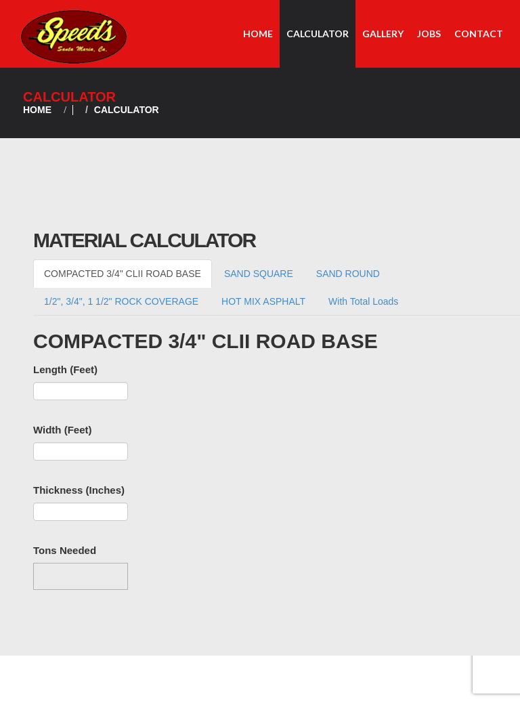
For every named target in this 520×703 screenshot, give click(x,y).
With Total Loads (363, 301)
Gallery (383, 33)
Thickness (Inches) (79, 490)
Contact (478, 33)
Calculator (317, 33)
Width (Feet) (62, 429)
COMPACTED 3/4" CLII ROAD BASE (122, 273)
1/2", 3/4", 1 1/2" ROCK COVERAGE (121, 301)
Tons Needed (64, 550)
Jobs (429, 33)
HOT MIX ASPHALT (263, 301)
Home (258, 33)
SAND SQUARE (258, 273)
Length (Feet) (65, 369)
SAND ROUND (348, 273)
